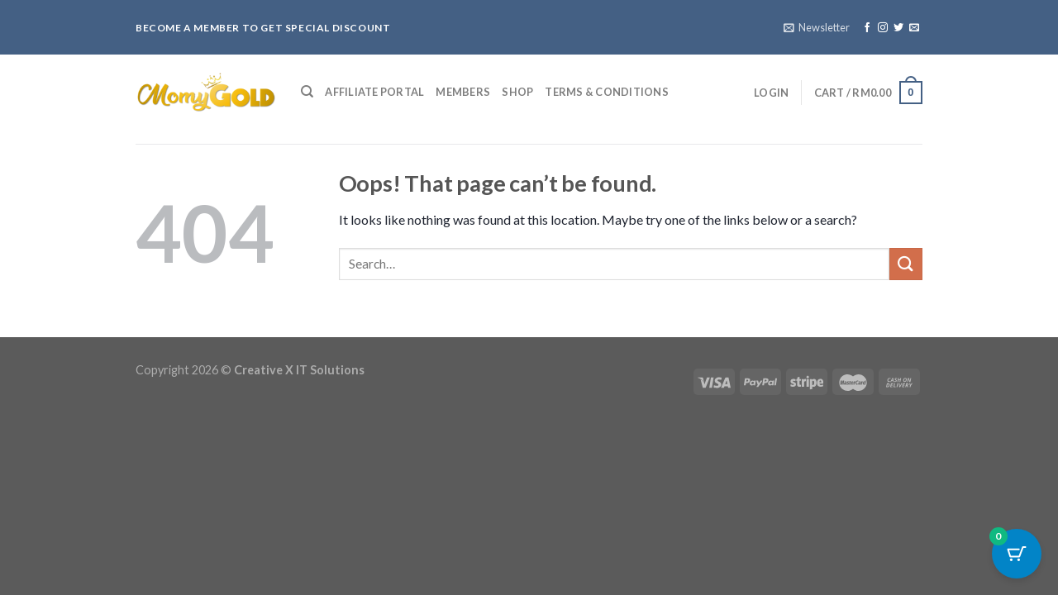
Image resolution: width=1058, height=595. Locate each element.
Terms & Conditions (607, 91)
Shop (517, 91)
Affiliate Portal (374, 91)
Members (463, 91)
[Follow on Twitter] (898, 28)
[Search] (307, 91)
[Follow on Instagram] (883, 28)
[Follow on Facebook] (867, 28)
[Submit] (905, 264)
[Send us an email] (914, 28)
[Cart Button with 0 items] (1016, 553)
